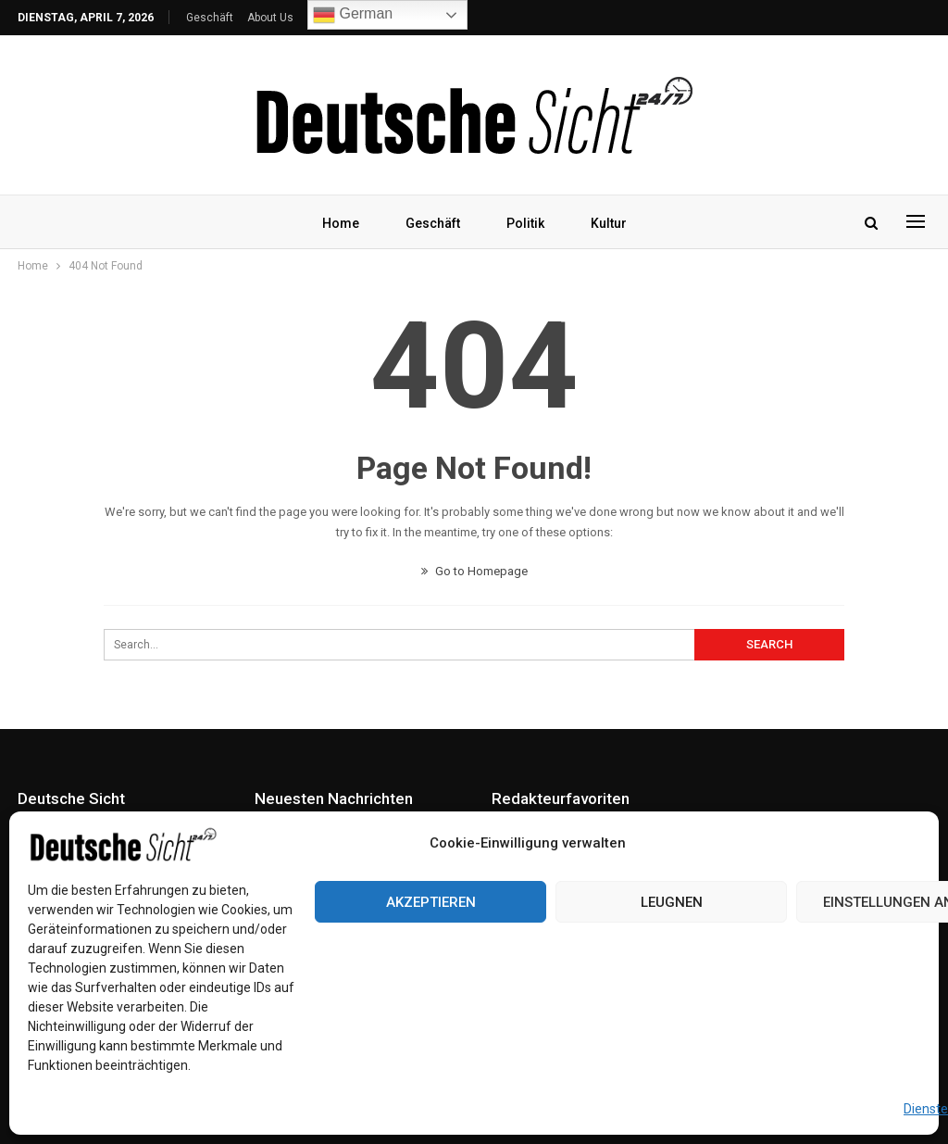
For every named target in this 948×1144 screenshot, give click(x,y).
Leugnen (672, 902)
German (353, 15)
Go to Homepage (474, 571)
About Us (270, 17)
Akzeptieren (431, 902)
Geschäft (209, 17)
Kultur (612, 223)
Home (336, 223)
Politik (526, 223)
